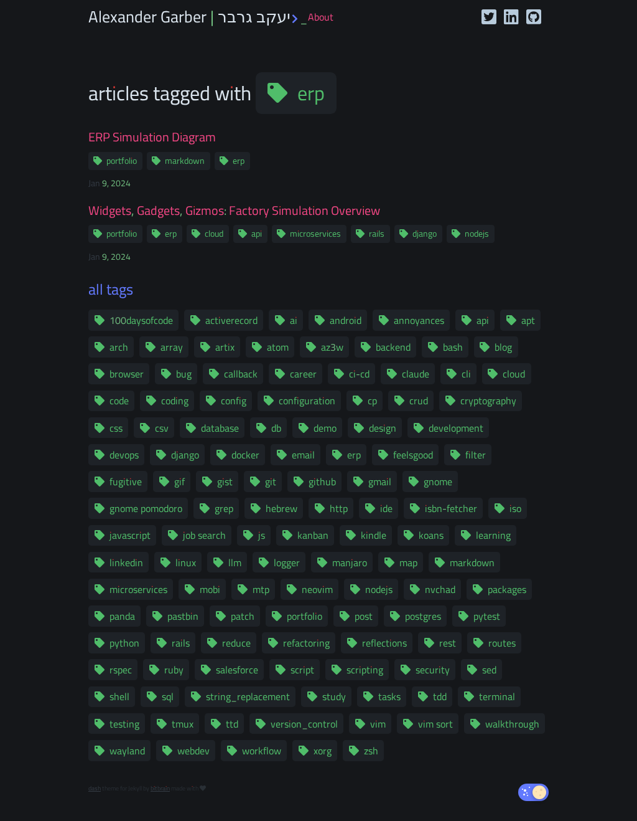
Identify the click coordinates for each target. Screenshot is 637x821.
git (270, 481)
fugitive (125, 481)
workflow (261, 750)
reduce (236, 643)
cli (466, 373)
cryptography (488, 400)
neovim (317, 589)
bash (453, 347)
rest (447, 643)
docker (245, 454)
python (124, 643)
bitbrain (160, 788)
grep (224, 508)
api (256, 233)
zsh (371, 750)
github (322, 481)
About (320, 16)
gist (225, 481)
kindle (373, 535)
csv (162, 428)
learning (493, 535)
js (261, 535)
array (171, 347)
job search (204, 535)
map (408, 562)
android (345, 320)
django (424, 233)
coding (174, 400)
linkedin (126, 562)
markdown (185, 161)
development (456, 428)
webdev (193, 750)
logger (287, 562)
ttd (232, 723)
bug (184, 373)
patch (242, 616)
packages (507, 589)
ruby (174, 669)
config (233, 400)
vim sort (435, 723)
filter (475, 454)
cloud (214, 233)
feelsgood (413, 454)
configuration (307, 400)
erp (311, 93)
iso (515, 508)
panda (122, 616)
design (382, 428)
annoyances (419, 320)
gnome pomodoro (145, 508)
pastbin (182, 616)
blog (503, 347)
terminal (497, 696)
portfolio (121, 161)
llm (234, 562)
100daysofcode (141, 320)
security (433, 669)
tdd (440, 696)
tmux (182, 723)
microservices (315, 233)
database (220, 428)
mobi (210, 589)
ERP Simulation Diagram (152, 137)
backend (393, 347)
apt (528, 320)
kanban (312, 535)
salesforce (237, 669)
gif (179, 481)
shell (119, 696)
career (303, 373)
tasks (389, 696)
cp (372, 400)
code (119, 400)
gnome (438, 481)
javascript (130, 535)
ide (386, 508)
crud (418, 400)
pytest (486, 616)
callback (241, 373)
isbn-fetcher (451, 508)
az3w (332, 347)
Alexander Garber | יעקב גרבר (198, 16)
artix (225, 347)
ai (293, 320)
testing (124, 723)
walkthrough (512, 723)
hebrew (281, 508)
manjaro (349, 562)
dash (94, 788)
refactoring (306, 643)
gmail (379, 481)
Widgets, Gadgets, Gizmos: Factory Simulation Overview (234, 210)
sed (489, 669)
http (339, 508)
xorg (323, 750)
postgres (423, 616)
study (334, 696)
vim (378, 723)
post (364, 616)
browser (126, 373)
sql (168, 696)
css (116, 428)
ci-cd (359, 373)
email (303, 454)
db (276, 428)
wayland (127, 750)
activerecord (231, 320)
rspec (120, 669)
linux (185, 562)
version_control (304, 723)
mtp (261, 589)
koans (431, 535)
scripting (364, 669)
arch (118, 347)
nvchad (440, 589)
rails (376, 233)
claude (415, 373)
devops (124, 454)
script (302, 669)
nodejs (477, 233)
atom (278, 347)
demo (325, 428)
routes (502, 643)
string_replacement (248, 696)
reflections (384, 643)
